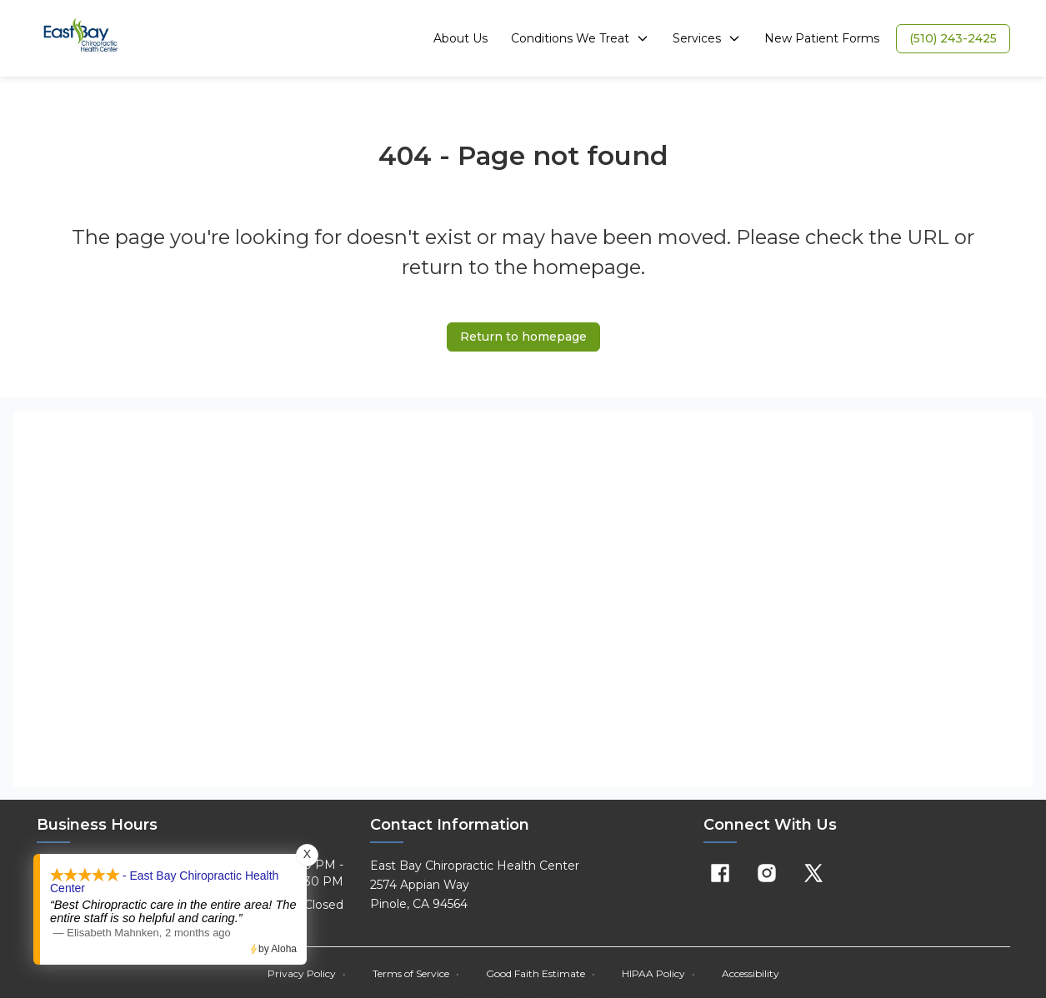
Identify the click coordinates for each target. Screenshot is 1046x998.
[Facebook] (720, 873)
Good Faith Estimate (540, 973)
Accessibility (750, 973)
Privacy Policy (307, 973)
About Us (460, 38)
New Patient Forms (821, 38)
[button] (953, 38)
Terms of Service (416, 973)
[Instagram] (766, 873)
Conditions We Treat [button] (580, 38)
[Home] (81, 38)
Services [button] (707, 38)
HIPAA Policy (658, 973)
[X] (813, 873)
